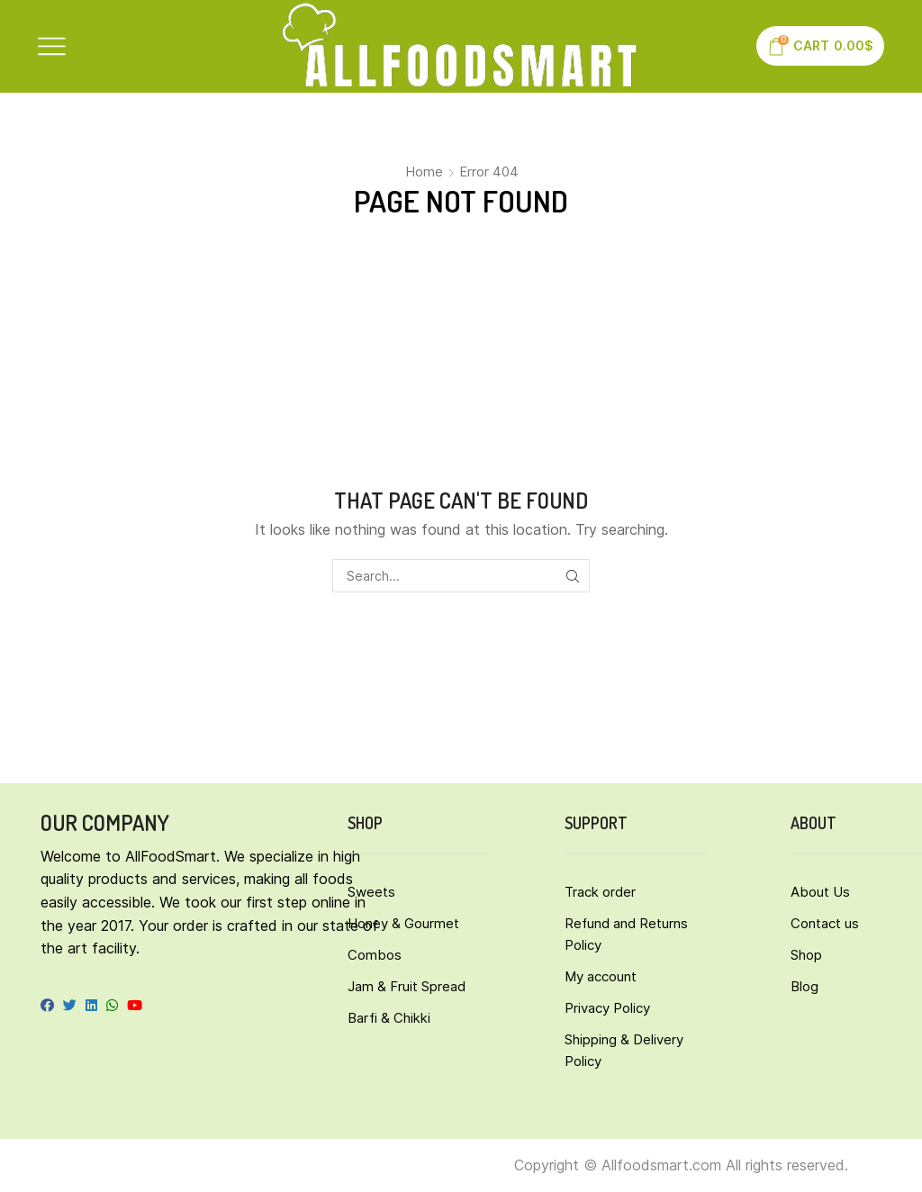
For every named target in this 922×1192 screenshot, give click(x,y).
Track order (600, 891)
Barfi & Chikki (389, 1017)
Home (424, 171)
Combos (375, 954)
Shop (806, 954)
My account (601, 976)
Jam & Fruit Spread (407, 986)
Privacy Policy (607, 1007)
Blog (804, 986)
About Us (820, 891)
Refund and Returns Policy (626, 934)
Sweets (371, 891)
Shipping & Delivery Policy (624, 1050)
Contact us (825, 923)
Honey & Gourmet (403, 923)
